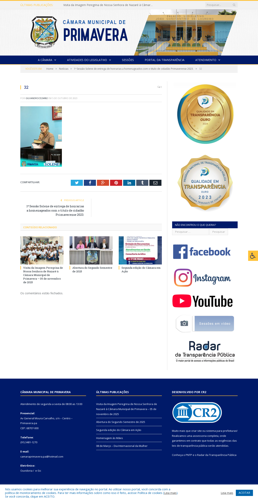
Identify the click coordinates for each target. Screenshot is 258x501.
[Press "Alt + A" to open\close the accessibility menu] (253, 256)
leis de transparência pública (189, 445)
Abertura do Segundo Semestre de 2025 (120, 422)
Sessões (128, 60)
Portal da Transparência (164, 60)
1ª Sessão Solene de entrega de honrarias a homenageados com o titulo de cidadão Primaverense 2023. (55, 210)
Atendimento (205, 60)
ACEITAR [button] (244, 493)
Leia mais (170, 493)
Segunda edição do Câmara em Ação (118, 430)
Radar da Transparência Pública (216, 455)
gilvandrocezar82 (37, 98)
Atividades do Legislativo (87, 60)
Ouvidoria (26, 470)
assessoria (200, 436)
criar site (196, 431)
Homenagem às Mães (109, 438)
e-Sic (38, 470)
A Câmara (45, 60)
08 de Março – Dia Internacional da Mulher (122, 446)
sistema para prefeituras (221, 431)
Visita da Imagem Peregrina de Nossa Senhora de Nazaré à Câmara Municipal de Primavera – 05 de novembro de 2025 (109, 5)
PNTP (189, 455)
